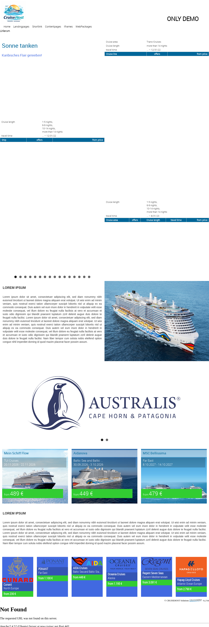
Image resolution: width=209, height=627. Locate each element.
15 (84, 277)
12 (69, 277)
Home (7, 26)
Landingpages (21, 26)
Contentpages (53, 26)
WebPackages (84, 26)
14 (79, 277)
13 (74, 277)
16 (89, 277)
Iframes (68, 26)
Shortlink (37, 26)
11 (64, 277)
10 (59, 277)
